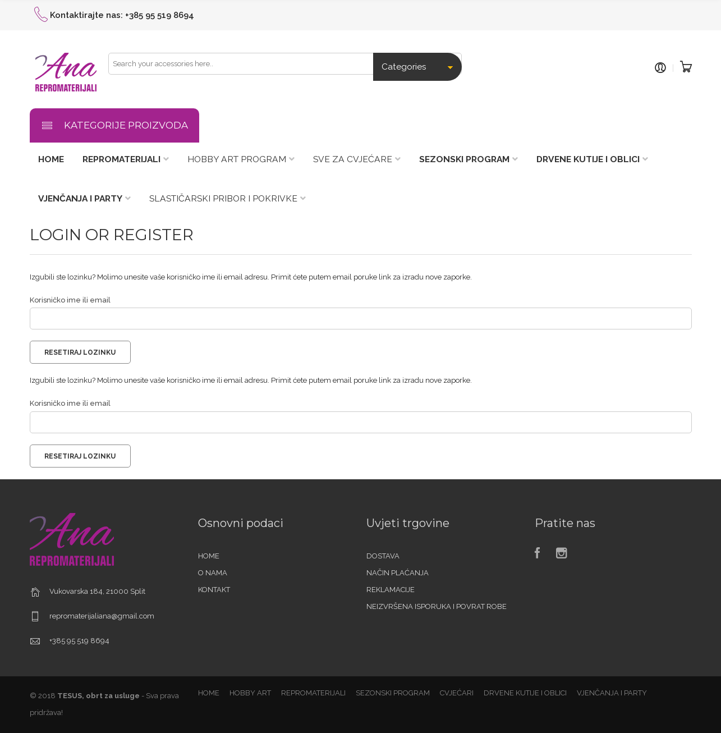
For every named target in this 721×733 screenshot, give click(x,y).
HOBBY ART (250, 693)
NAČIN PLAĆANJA (397, 573)
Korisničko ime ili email (70, 300)
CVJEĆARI (457, 693)
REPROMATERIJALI (313, 693)
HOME (208, 556)
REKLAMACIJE (390, 589)
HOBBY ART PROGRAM (236, 159)
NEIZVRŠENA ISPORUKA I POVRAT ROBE (436, 606)
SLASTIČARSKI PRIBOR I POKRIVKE (223, 198)
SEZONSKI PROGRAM (393, 693)
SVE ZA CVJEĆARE (352, 159)
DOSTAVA (382, 556)
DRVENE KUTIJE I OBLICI (525, 693)
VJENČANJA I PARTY (612, 693)
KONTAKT (214, 589)
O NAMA (212, 573)
